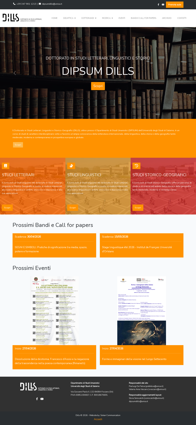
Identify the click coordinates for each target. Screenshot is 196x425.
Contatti (181, 18)
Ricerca (107, 18)
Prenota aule (174, 4)
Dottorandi (88, 18)
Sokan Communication (110, 415)
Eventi (122, 18)
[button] (69, 18)
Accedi (98, 419)
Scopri (98, 86)
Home (54, 18)
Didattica (69, 18)
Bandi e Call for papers (143, 18)
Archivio (167, 18)
